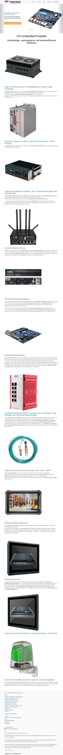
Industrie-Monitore (9, 710)
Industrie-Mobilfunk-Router (15, 248)
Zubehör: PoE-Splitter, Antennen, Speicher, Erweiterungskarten (30, 680)
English (6, 750)
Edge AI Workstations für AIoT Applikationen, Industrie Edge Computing (28, 88)
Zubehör (7, 711)
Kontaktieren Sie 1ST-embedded (12, 23)
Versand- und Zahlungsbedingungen (13, 717)
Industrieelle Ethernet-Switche (16, 413)
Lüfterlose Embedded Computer (12, 698)
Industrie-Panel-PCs (13, 579)
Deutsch (11, 750)
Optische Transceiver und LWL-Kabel (13, 705)
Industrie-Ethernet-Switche (11, 704)
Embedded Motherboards (15, 355)
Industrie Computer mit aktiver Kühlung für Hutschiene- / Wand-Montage (30, 142)
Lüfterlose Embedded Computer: (18, 191)
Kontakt (6, 716)
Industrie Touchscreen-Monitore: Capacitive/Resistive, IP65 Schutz (31, 633)
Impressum (7, 722)
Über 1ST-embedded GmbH (21, 733)
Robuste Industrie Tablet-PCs (16, 523)
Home (6, 695)
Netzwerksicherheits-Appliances (17, 299)
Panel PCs (7, 708)
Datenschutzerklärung (10, 720)
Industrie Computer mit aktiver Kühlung (14, 696)
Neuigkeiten (7, 723)
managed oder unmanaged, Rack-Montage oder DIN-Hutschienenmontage (31, 414)
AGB (6, 719)
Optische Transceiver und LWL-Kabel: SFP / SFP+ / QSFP (28, 470)
